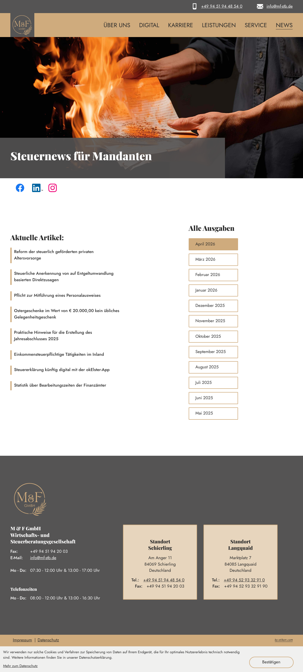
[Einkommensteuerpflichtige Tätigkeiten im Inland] (94, 354)
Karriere (180, 25)
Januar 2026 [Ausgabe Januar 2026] (206, 290)
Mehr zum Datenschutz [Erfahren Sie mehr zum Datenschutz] (20, 666)
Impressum (22, 640)
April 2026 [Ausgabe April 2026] (205, 244)
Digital (149, 25)
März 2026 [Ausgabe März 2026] (205, 259)
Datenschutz (48, 640)
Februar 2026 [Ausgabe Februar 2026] (207, 275)
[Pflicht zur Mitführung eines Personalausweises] (94, 295)
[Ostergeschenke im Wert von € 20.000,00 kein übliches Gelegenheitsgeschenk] (94, 314)
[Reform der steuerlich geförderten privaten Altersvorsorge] (94, 255)
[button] (216, 6)
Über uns (116, 25)
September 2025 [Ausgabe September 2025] (210, 352)
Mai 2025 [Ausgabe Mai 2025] (204, 413)
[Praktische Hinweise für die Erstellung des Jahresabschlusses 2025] (94, 336)
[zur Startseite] (22, 25)
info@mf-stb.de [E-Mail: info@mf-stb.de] (43, 558)
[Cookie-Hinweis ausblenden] (271, 662)
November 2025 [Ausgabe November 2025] (210, 321)
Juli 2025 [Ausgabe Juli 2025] (203, 383)
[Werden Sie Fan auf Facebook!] (21, 189)
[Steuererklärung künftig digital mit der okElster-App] (94, 370)
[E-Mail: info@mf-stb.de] (274, 6)
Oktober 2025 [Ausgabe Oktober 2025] (208, 336)
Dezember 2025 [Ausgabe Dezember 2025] (210, 306)
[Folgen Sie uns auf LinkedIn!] (37, 189)
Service (256, 25)
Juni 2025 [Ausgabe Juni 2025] (204, 398)
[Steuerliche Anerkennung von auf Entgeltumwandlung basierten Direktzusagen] (94, 277)
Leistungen (219, 25)
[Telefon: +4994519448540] (166, 580)
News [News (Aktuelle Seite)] (284, 25)
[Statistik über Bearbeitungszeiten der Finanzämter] (94, 385)
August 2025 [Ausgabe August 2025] (207, 367)
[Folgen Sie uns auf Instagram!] (53, 189)
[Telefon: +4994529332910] (246, 580)
